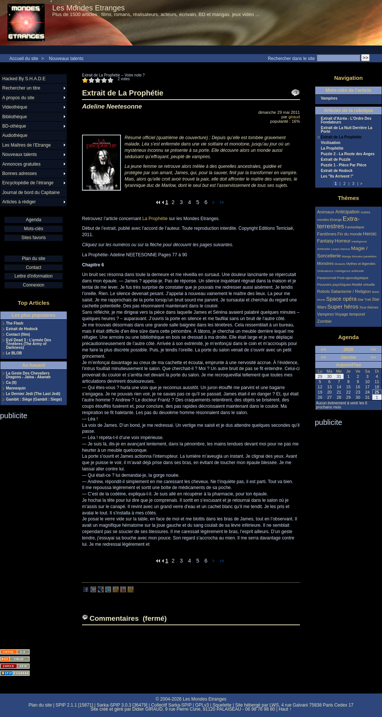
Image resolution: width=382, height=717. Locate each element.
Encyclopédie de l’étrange (27, 182)
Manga (346, 256)
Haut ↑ (285, 709)
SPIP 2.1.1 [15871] (74, 705)
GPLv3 (202, 705)
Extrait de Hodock (22, 329)
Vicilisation (331, 143)
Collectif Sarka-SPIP (171, 705)
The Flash (15, 323)
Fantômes (326, 233)
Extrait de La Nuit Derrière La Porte (346, 130)
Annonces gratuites (21, 164)
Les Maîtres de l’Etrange (26, 145)
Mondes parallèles (364, 256)
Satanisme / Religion (351, 291)
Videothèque (14, 107)
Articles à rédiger (19, 201)
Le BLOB (14, 353)
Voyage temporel (350, 314)
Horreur (343, 241)
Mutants (340, 264)
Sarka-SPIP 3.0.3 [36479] (122, 705)
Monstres (325, 263)
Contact (33, 267)
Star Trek (364, 299)
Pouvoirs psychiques (334, 284)
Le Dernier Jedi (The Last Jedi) (33, 394)
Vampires (329, 98)
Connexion (33, 285)
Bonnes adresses (19, 173)
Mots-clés (33, 228)
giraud (294, 117)
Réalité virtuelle (363, 285)
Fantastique (354, 227)
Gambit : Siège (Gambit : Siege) (34, 399)
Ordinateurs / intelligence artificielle (340, 271)
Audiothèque (14, 135)
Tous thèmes (368, 307)
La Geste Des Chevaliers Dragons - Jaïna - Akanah (28, 375)
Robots (323, 291)
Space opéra (341, 299)
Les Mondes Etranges (88, 8)
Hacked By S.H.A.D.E (24, 78)
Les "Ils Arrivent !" (337, 176)
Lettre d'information (34, 276)
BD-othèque (14, 126)
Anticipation (347, 212)
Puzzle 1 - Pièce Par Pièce (343, 165)
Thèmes (348, 198)
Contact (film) (18, 334)
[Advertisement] (30, 532)
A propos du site (18, 97)
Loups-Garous (340, 249)
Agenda (33, 219)
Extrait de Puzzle (335, 160)
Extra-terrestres (338, 222)
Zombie (324, 321)
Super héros (342, 306)
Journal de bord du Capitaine (31, 192)
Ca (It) (11, 383)
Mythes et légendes (360, 264)
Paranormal (326, 278)
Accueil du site (23, 58)
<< (323, 349)
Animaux (326, 211)
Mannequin (16, 388)
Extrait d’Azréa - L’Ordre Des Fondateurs (346, 120)
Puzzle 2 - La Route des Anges (348, 154)
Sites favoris (33, 237)
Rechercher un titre (21, 88)
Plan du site (34, 258)
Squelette (222, 705)
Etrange (336, 220)
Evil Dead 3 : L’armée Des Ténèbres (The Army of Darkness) (28, 344)
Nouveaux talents (66, 58)
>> (373, 349)
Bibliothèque (14, 116)
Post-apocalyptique (353, 278)
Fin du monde (349, 234)
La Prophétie (154, 218)
